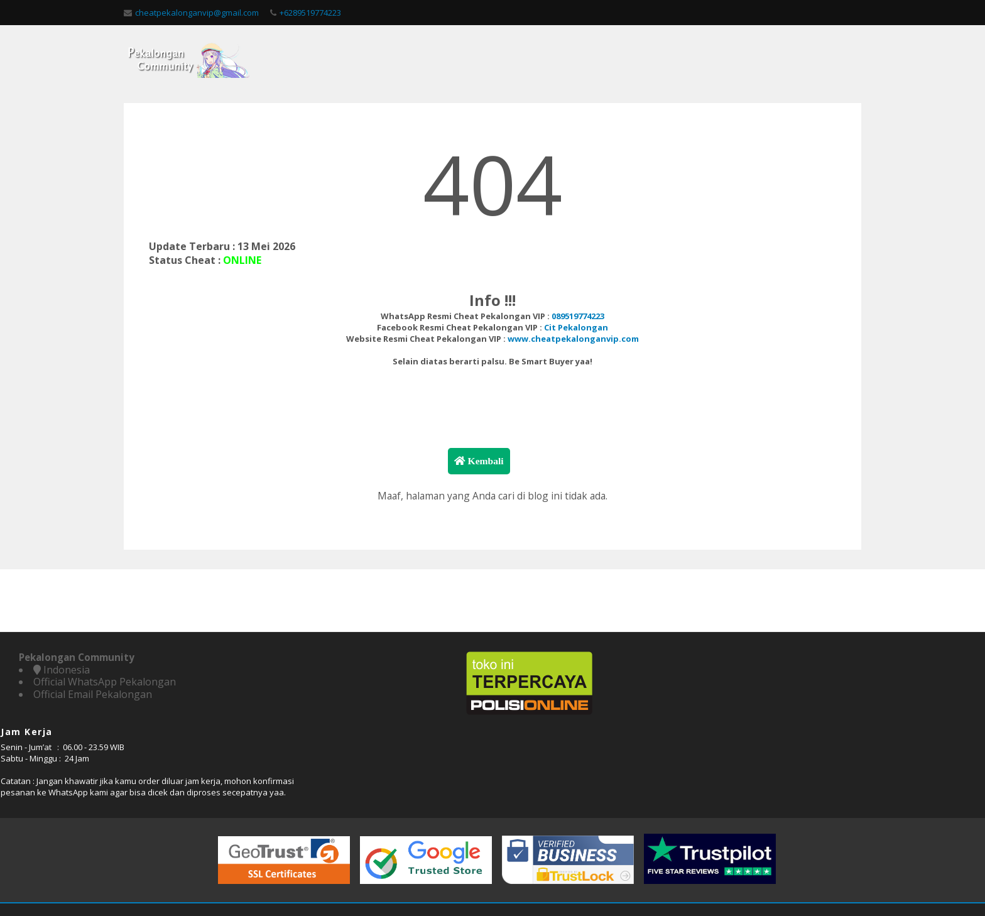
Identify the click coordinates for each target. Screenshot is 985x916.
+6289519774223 (301, 12)
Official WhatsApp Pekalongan (104, 700)
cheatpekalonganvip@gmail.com (187, 12)
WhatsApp (757, 744)
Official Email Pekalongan (92, 712)
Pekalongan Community (443, 878)
